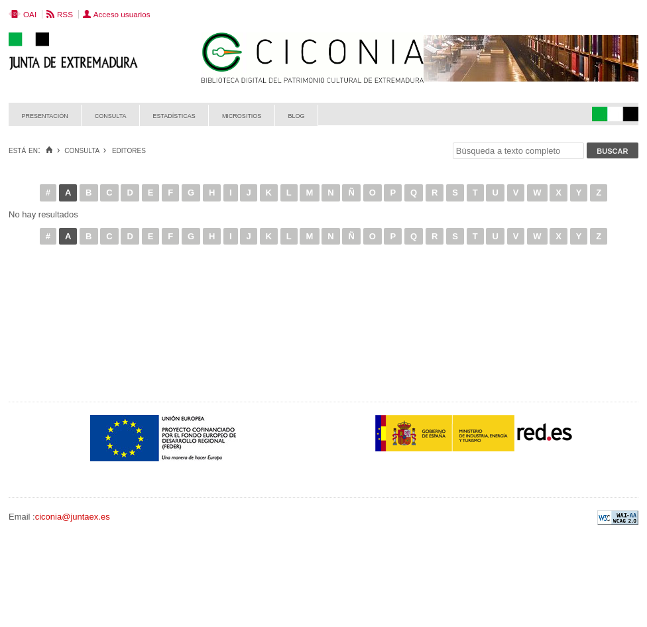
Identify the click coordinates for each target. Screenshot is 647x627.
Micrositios (242, 115)
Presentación (45, 115)
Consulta (111, 115)
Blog (296, 115)
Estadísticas (174, 115)
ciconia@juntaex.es (72, 517)
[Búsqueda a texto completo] (518, 150)
